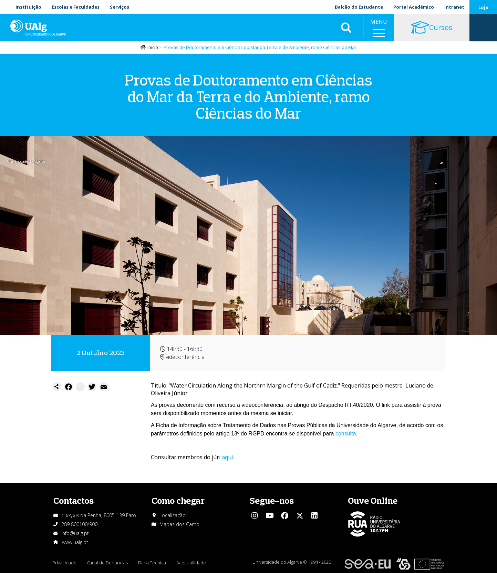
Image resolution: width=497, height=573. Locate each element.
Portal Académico (413, 7)
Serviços (119, 7)
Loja (483, 7)
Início (152, 47)
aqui (227, 457)
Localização (172, 515)
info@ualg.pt (75, 533)
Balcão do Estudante (359, 7)
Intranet (454, 7)
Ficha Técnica (152, 563)
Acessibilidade (191, 563)
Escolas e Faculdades (76, 7)
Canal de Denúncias (107, 563)
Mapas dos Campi (179, 524)
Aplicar (346, 27)
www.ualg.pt (75, 542)
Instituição (28, 7)
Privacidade (64, 563)
